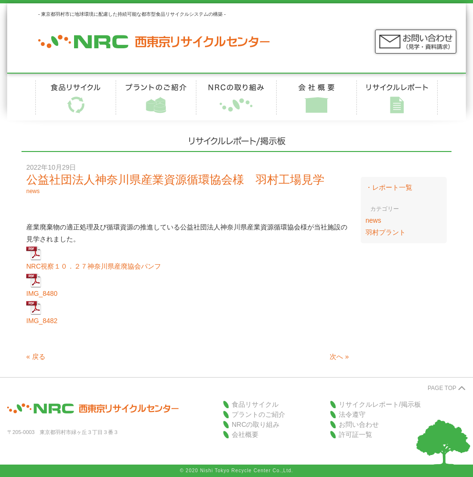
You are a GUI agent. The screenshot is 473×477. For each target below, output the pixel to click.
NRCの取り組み (256, 424)
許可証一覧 (355, 434)
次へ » (339, 356)
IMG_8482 (41, 321)
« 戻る (35, 356)
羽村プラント (386, 232)
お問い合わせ (359, 424)
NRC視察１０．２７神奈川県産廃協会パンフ (93, 266)
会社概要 (245, 434)
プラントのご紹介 (258, 414)
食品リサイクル (255, 404)
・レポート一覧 (389, 187)
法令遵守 (352, 414)
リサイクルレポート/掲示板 (380, 404)
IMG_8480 (41, 293)
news (33, 191)
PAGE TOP (442, 388)
